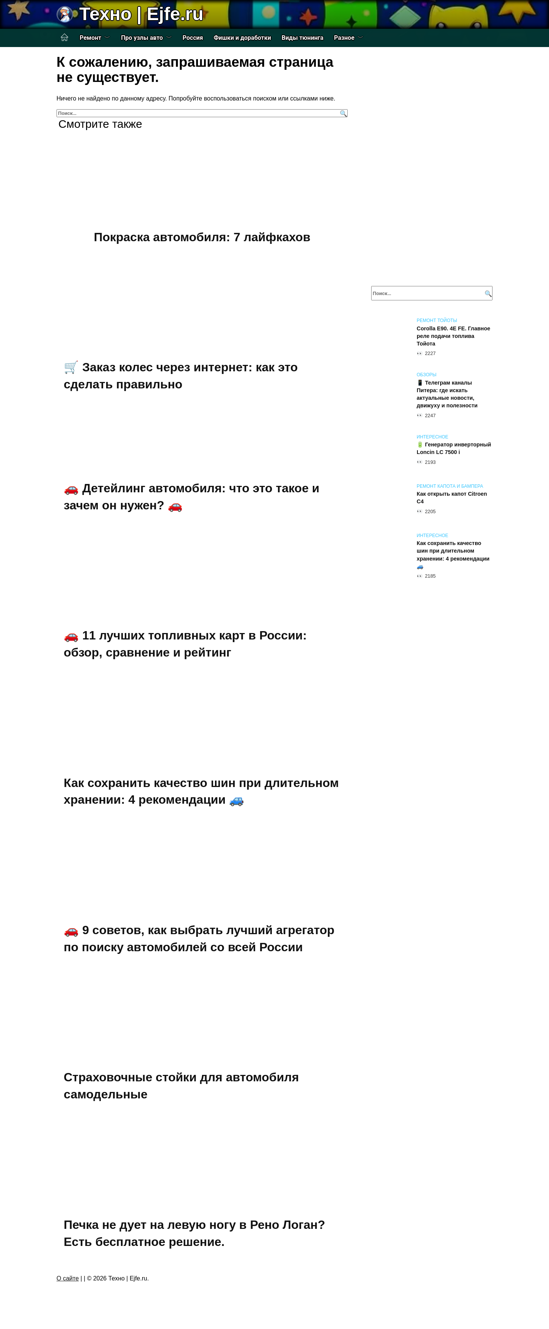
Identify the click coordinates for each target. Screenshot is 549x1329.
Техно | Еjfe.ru (141, 14)
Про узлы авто (142, 37)
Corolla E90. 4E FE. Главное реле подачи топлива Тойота (453, 336)
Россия (193, 37)
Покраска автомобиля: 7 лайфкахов (202, 237)
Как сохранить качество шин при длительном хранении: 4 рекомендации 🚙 (201, 791)
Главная (64, 37)
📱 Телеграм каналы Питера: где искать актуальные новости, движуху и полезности (447, 394)
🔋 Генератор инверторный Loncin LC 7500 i (454, 449)
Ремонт (90, 37)
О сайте (67, 1278)
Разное (344, 37)
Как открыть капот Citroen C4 (452, 498)
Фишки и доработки (242, 37)
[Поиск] (342, 113)
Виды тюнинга (302, 37)
